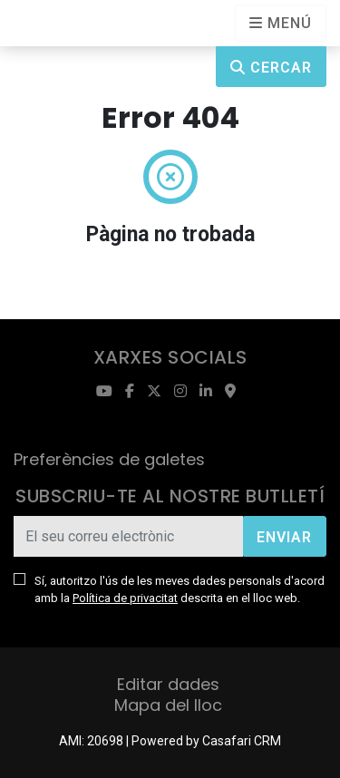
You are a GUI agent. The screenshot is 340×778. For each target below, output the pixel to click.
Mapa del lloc (168, 705)
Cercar (271, 67)
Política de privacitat (125, 598)
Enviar (284, 537)
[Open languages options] (280, 23)
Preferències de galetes (109, 459)
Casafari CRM (241, 741)
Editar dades (168, 684)
